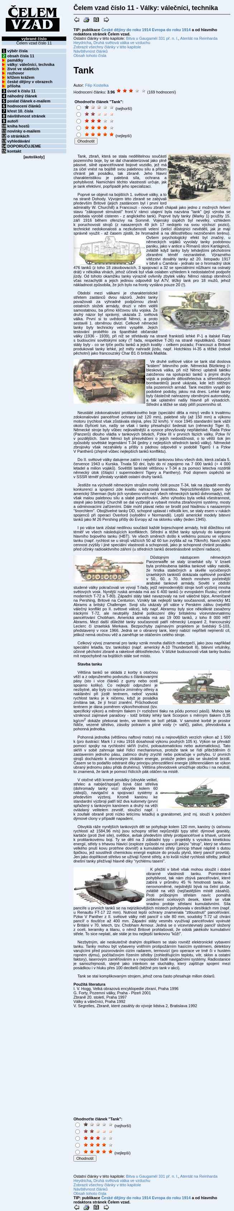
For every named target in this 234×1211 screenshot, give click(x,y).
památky (15, 60)
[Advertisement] (180, 122)
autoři (12, 121)
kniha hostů (18, 126)
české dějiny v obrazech (29, 82)
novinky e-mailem (23, 131)
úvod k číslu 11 (21, 91)
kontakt (14, 151)
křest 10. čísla (20, 111)
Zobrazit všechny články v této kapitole (107, 47)
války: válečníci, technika (30, 64)
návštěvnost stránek (26, 116)
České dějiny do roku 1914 (126, 30)
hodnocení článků (24, 106)
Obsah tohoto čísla (89, 55)
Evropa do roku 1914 (171, 30)
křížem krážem (20, 77)
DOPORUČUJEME (24, 146)
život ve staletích (23, 69)
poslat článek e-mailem (28, 101)
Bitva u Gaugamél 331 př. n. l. (152, 38)
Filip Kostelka (96, 85)
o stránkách (18, 136)
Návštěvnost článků (90, 51)
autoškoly (34, 157)
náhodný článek (22, 96)
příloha (13, 86)
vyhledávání (18, 141)
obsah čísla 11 (20, 56)
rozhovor (15, 73)
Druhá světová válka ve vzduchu (122, 42)
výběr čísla (17, 51)
